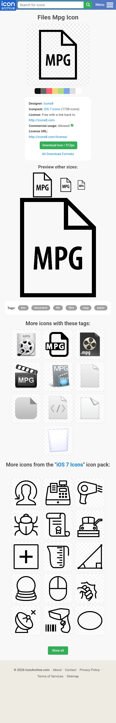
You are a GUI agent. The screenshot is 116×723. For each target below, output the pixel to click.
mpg (86, 307)
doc (23, 307)
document (40, 307)
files (71, 307)
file (58, 307)
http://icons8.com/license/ (48, 137)
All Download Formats (58, 154)
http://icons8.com (42, 120)
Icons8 (48, 103)
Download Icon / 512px (58, 145)
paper (101, 307)
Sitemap (73, 676)
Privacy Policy (90, 670)
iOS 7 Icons (52, 109)
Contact (70, 670)
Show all (58, 650)
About (57, 670)
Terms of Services (50, 676)
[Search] (87, 5)
